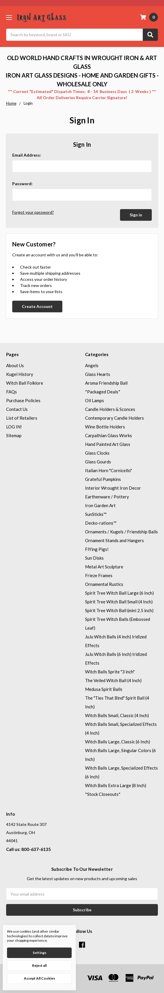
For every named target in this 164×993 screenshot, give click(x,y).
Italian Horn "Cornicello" (108, 469)
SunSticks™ (96, 513)
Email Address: (26, 155)
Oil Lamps (94, 399)
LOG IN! (14, 426)
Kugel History (19, 373)
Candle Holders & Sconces (110, 408)
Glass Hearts (97, 373)
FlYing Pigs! (97, 548)
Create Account (37, 305)
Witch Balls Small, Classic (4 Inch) (117, 714)
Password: (22, 183)
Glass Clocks (97, 452)
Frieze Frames (98, 574)
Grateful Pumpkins (103, 478)
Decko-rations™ (101, 522)
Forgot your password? (33, 212)
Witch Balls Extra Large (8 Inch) (115, 784)
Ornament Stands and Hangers (114, 539)
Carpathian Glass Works (108, 434)
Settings (39, 952)
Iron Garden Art (100, 504)
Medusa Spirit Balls (103, 688)
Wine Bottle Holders (105, 426)
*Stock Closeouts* (103, 793)
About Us (15, 364)
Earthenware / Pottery (107, 496)
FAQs (11, 391)
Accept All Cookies (39, 978)
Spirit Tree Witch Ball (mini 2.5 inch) (119, 609)
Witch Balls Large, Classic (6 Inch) (117, 741)
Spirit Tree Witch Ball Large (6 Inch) (119, 592)
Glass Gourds (98, 461)
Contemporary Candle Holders (114, 417)
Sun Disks (94, 557)
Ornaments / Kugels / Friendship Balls (121, 531)
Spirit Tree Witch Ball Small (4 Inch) (119, 601)
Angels (91, 364)
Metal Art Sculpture (104, 566)
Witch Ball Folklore (24, 382)
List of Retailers (21, 417)
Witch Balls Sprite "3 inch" (110, 671)
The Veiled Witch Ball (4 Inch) (113, 679)
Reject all (39, 965)
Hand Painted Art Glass (107, 443)
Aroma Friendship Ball (106, 382)
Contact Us (17, 408)
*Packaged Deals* (102, 391)
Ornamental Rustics (104, 583)
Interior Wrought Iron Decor (113, 487)
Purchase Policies (23, 399)
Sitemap (14, 434)
